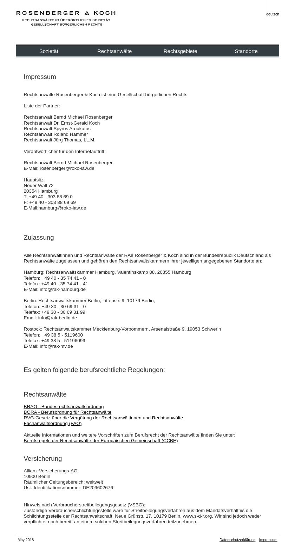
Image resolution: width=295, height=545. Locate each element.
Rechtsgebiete (180, 51)
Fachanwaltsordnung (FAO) (53, 423)
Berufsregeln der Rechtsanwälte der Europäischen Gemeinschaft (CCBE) (101, 440)
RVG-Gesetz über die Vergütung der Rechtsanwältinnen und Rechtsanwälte (103, 417)
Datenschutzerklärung (237, 540)
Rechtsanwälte (114, 51)
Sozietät (48, 51)
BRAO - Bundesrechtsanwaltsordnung (64, 406)
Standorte (246, 51)
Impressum (268, 540)
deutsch (272, 14)
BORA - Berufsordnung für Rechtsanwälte (68, 412)
